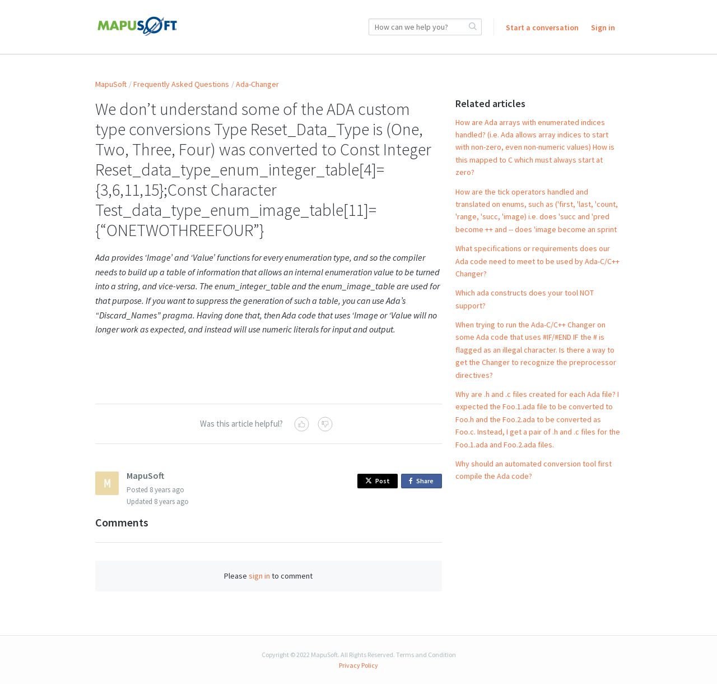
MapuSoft (111, 84)
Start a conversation (542, 27)
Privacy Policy (358, 665)
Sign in (603, 27)
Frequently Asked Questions (181, 84)
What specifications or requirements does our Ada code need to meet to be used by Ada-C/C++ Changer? (537, 261)
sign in (259, 576)
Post (377, 481)
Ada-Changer (257, 84)
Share (423, 481)
